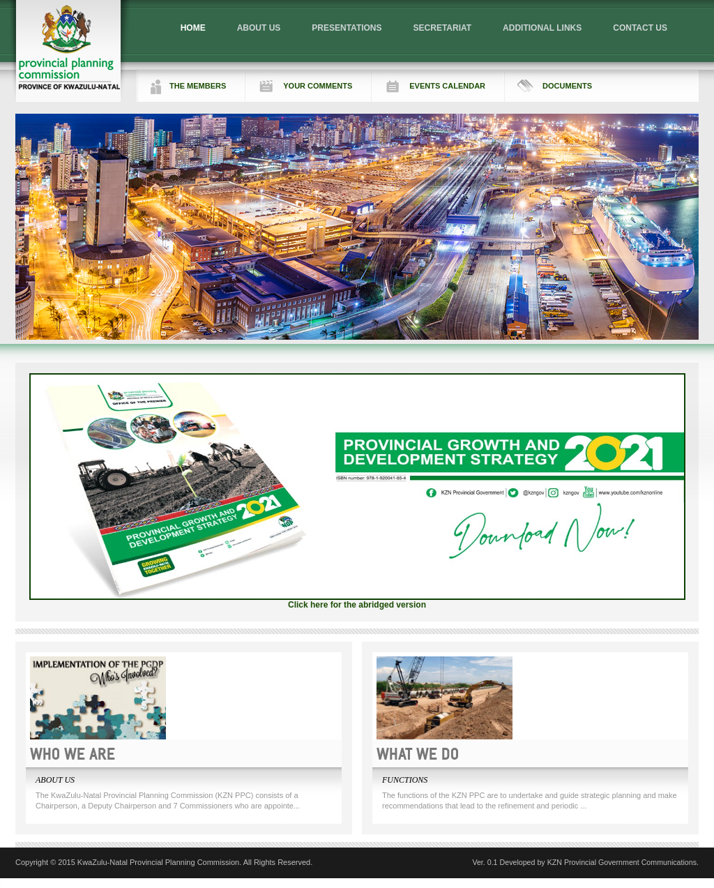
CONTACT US (640, 28)
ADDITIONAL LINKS (542, 28)
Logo (69, 51)
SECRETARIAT (442, 28)
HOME (193, 28)
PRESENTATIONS (346, 28)
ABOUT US (259, 28)
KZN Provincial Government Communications (622, 862)
